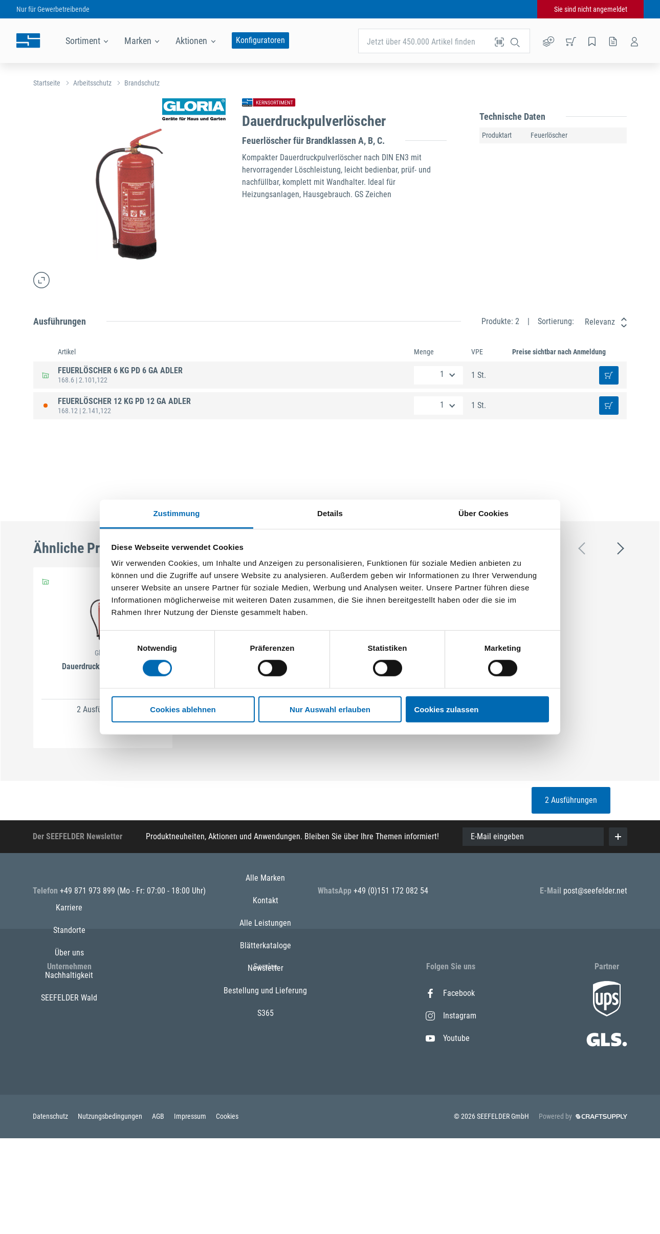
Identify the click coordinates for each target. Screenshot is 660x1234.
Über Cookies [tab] (483, 513)
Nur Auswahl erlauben (330, 709)
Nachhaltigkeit (69, 1061)
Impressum (191, 1212)
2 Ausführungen (571, 800)
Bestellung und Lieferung (265, 1106)
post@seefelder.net (595, 891)
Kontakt (265, 1015)
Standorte (69, 1015)
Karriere (69, 993)
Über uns (69, 1038)
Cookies (227, 1212)
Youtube (448, 1038)
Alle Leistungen (265, 1038)
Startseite (46, 83)
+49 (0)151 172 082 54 (391, 891)
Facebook (450, 993)
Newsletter (265, 1083)
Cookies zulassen (446, 709)
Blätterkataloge (265, 1061)
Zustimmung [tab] (176, 513)
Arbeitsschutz (92, 83)
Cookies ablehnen (182, 709)
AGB (159, 1212)
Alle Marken (265, 993)
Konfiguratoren (260, 40)
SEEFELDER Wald (69, 1083)
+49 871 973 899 (88, 891)
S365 (265, 1128)
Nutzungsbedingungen (111, 1212)
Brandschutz (142, 83)
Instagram (451, 1015)
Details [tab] (330, 513)
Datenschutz (51, 1212)
